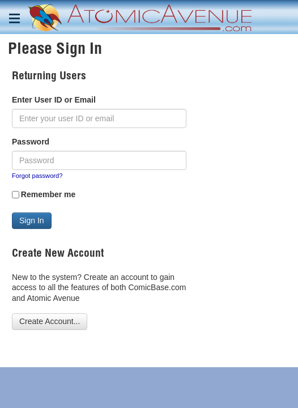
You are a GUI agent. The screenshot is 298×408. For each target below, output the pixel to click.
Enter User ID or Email (54, 99)
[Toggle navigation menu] (14, 18)
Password (30, 141)
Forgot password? (37, 175)
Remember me (48, 194)
